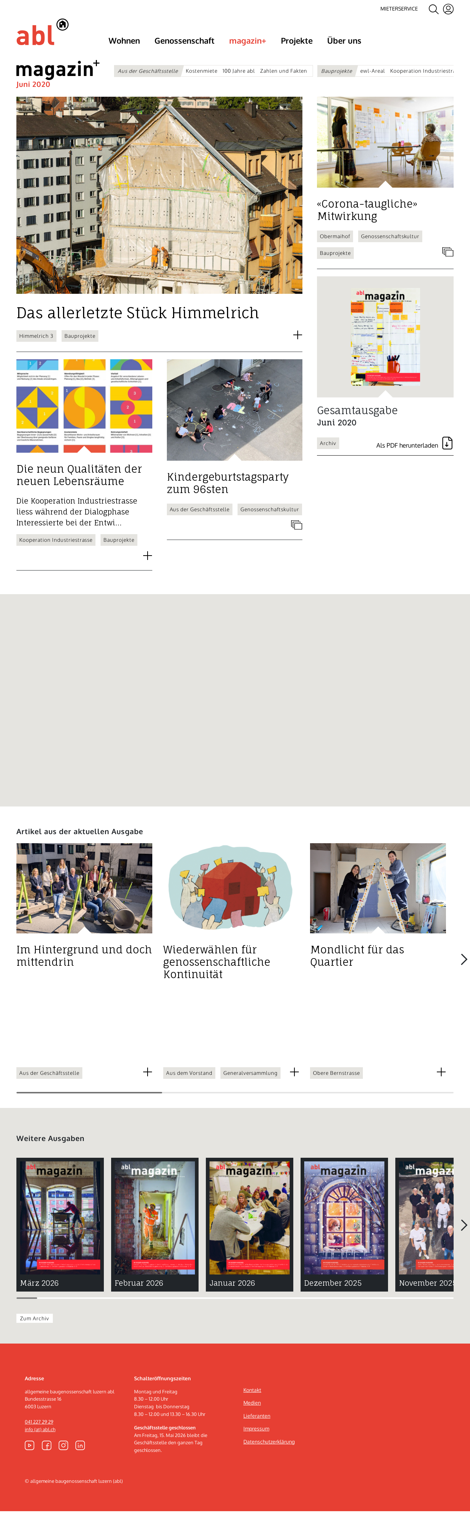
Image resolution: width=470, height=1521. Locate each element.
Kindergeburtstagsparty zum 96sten (228, 493)
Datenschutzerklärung (269, 1451)
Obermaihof (335, 246)
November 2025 (428, 1292)
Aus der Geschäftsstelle (148, 71)
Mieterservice (399, 8)
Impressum (256, 1439)
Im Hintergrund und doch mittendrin (84, 966)
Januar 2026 (232, 1292)
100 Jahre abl (239, 71)
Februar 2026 (139, 1292)
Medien (252, 1412)
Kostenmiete (202, 71)
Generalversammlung (250, 1083)
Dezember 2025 (333, 1292)
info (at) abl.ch (40, 1439)
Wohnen (124, 40)
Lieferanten (256, 1425)
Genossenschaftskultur (269, 519)
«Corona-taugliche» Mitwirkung (367, 220)
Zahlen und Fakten (284, 71)
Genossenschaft (184, 40)
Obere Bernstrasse (336, 1083)
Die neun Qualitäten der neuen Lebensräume (79, 485)
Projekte (297, 40)
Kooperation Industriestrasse (426, 71)
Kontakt (252, 1400)
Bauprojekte (337, 71)
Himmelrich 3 (36, 346)
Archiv (328, 453)
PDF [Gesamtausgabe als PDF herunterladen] (415, 455)
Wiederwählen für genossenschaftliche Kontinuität (216, 972)
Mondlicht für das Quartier (357, 966)
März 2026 (39, 1292)
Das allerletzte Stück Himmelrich (137, 323)
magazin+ (247, 40)
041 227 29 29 (39, 1431)
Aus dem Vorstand (189, 1083)
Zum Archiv (34, 1328)
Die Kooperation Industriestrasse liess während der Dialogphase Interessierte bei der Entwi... (76, 521)
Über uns (344, 40)
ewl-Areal (372, 71)
